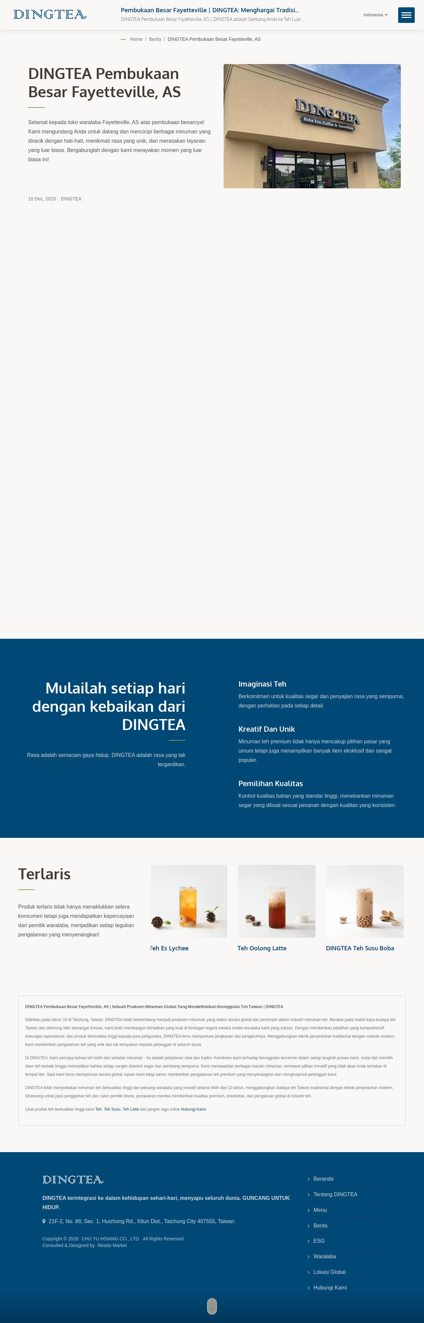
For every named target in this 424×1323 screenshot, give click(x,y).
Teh (98, 1109)
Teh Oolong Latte (263, 948)
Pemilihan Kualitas (270, 783)
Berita (155, 39)
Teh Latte (131, 1109)
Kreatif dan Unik (266, 728)
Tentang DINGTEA (336, 1194)
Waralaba (325, 1256)
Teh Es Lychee (170, 948)
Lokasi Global (330, 1272)
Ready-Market (112, 1245)
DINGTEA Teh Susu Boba (362, 948)
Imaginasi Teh (262, 683)
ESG (319, 1241)
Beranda (324, 1179)
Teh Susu (112, 1109)
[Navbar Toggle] (406, 15)
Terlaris (44, 873)
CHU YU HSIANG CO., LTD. (110, 1238)
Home (136, 39)
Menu (320, 1210)
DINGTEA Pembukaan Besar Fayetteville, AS (214, 39)
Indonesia (375, 14)
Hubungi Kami (193, 1109)
